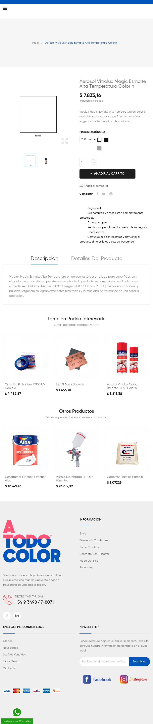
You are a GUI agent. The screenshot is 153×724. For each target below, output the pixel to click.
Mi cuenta (9, 668)
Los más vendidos (14, 654)
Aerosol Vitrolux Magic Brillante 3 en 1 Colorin (122, 386)
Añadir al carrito (109, 173)
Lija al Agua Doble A (70, 384)
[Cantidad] (85, 162)
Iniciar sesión (11, 661)
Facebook (7, 616)
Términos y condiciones (94, 540)
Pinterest (111, 194)
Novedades (10, 647)
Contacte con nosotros (94, 554)
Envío (82, 533)
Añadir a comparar (93, 185)
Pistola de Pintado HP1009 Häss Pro (74, 478)
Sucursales (86, 567)
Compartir (97, 194)
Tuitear (103, 194)
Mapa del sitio (88, 560)
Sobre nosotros (89, 547)
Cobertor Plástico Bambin (125, 476)
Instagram (17, 616)
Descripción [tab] (44, 258)
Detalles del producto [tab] (97, 258)
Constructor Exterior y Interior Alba (25, 478)
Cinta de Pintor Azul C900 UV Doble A (25, 386)
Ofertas (7, 641)
